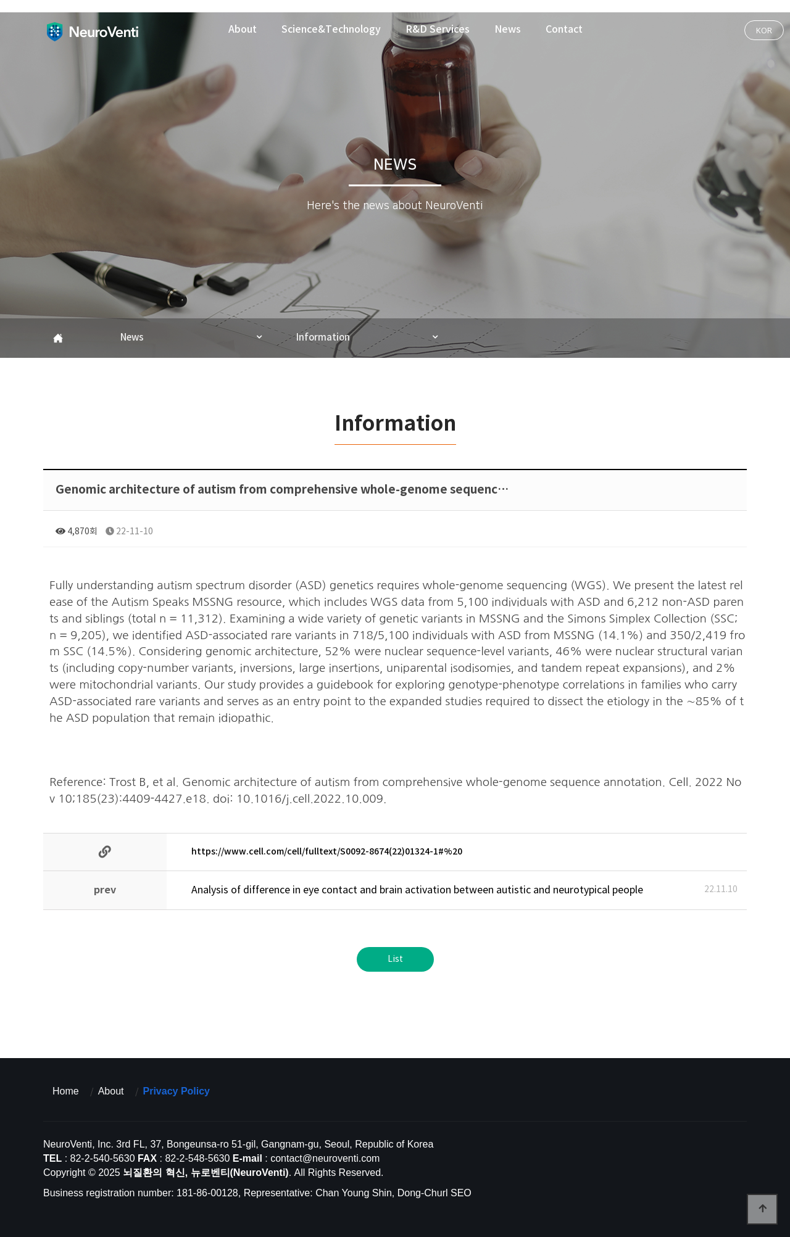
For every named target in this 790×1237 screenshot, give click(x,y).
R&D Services (437, 29)
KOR (764, 30)
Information (323, 338)
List (395, 959)
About (242, 29)
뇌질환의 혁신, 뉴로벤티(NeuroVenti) (92, 31)
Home (65, 1091)
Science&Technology (331, 29)
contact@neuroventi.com (325, 1158)
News (507, 29)
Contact (564, 29)
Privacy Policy (176, 1091)
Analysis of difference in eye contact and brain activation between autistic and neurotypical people (417, 890)
